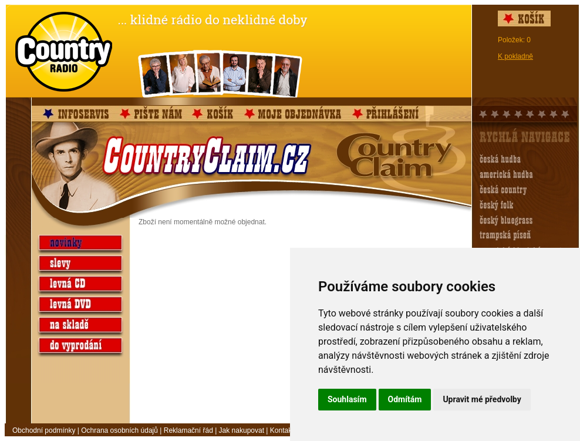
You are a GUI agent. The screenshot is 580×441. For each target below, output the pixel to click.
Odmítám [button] (405, 399)
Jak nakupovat (241, 430)
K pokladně (515, 56)
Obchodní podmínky (43, 430)
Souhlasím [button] (347, 399)
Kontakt (282, 430)
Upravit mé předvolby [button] (482, 399)
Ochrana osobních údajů (119, 430)
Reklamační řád (188, 430)
